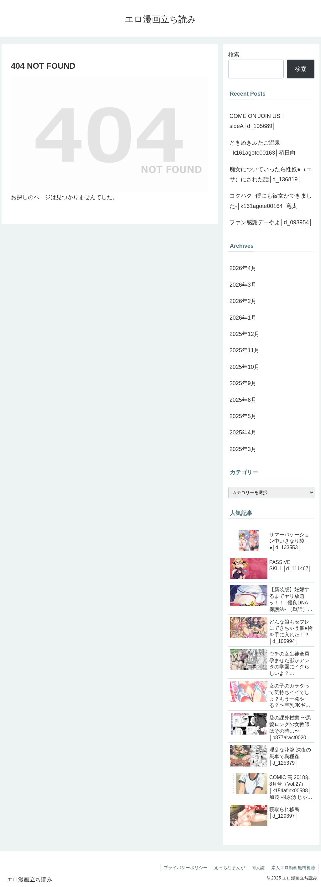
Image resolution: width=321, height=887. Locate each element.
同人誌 (258, 867)
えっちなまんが (229, 867)
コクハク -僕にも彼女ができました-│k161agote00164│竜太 (270, 201)
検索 (233, 54)
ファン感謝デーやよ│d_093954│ (271, 222)
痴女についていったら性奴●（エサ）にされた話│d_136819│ (270, 174)
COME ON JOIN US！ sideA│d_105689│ (257, 121)
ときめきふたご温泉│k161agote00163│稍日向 (262, 148)
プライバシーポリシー (186, 867)
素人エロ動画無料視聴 (293, 867)
